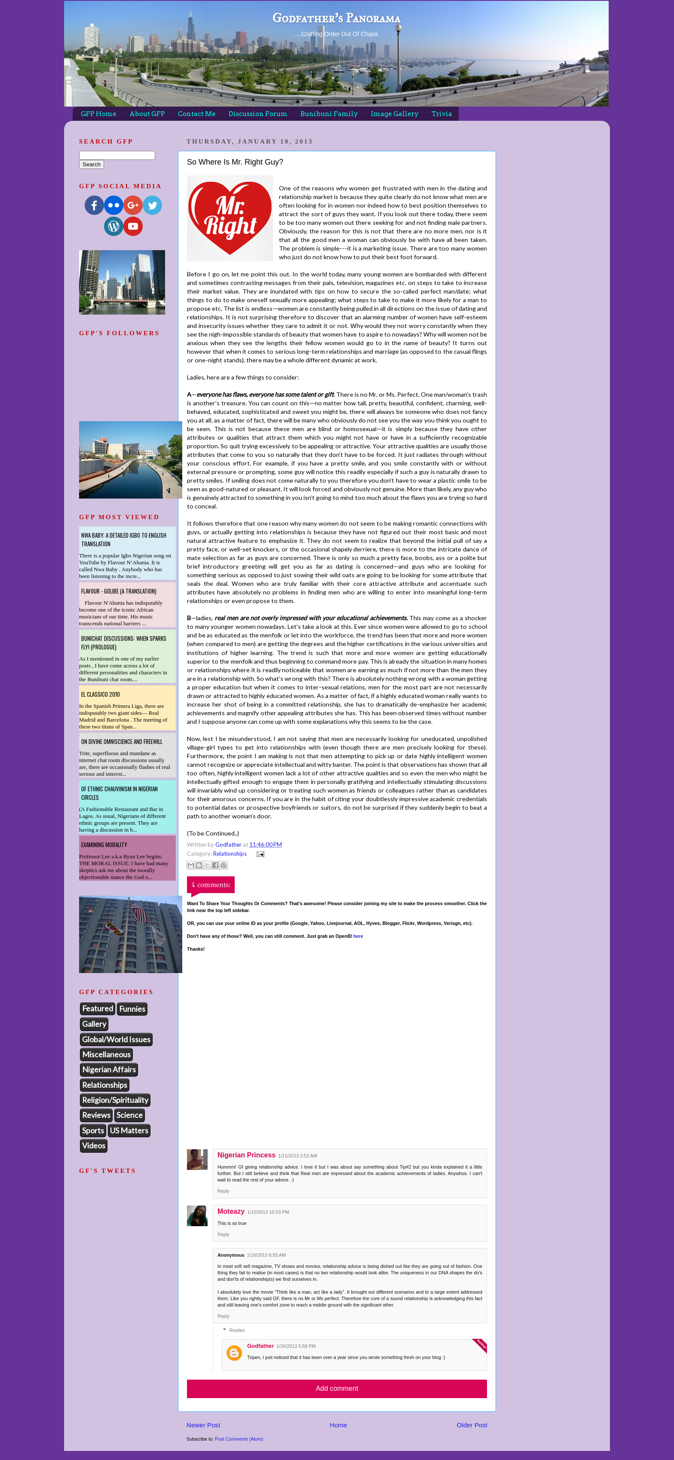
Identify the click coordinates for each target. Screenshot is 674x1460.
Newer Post (203, 1425)
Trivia (442, 114)
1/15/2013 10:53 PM (268, 1212)
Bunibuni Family (329, 114)
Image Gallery (395, 114)
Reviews (96, 1115)
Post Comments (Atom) (239, 1439)
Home (338, 1425)
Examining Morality (104, 844)
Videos (93, 1145)
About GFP (147, 114)
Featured (97, 1008)
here (358, 936)
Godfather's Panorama (336, 18)
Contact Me (197, 114)
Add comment (337, 1388)
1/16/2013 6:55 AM (266, 1255)
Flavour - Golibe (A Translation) (118, 591)
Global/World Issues (116, 1039)
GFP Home (98, 114)
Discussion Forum (258, 114)
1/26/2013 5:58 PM (296, 1346)
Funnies (132, 1008)
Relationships (230, 853)
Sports (93, 1130)
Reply (224, 1191)
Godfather (260, 1346)
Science (129, 1115)
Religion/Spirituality (115, 1100)
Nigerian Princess (247, 1155)
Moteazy (231, 1211)
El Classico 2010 (100, 694)
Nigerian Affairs (109, 1069)
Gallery (94, 1023)
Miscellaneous (106, 1054)
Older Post (472, 1425)
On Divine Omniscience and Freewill (121, 741)
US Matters (129, 1130)
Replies (237, 1330)
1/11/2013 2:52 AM (297, 1155)
